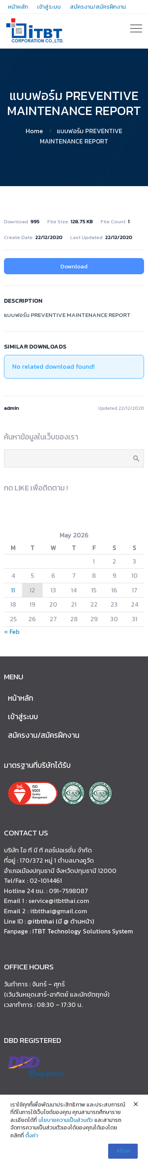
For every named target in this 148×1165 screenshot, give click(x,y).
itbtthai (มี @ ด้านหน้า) (63, 921)
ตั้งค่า (31, 1138)
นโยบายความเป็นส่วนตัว (65, 1123)
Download (74, 266)
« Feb (11, 631)
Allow (123, 1153)
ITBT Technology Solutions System (82, 931)
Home (34, 131)
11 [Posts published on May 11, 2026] (13, 590)
